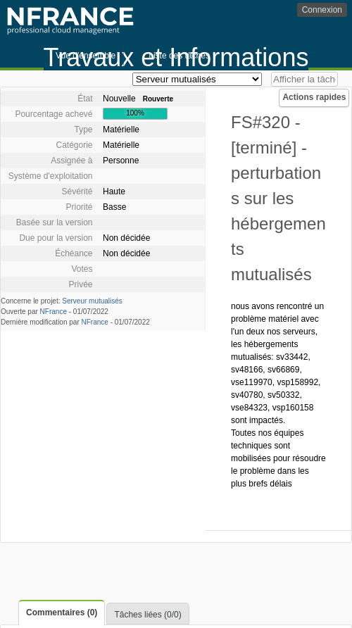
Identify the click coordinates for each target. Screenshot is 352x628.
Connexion (322, 10)
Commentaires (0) (61, 612)
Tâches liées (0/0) (147, 615)
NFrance (53, 311)
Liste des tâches (179, 56)
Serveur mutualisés (92, 301)
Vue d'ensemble (85, 56)
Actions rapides (314, 97)
